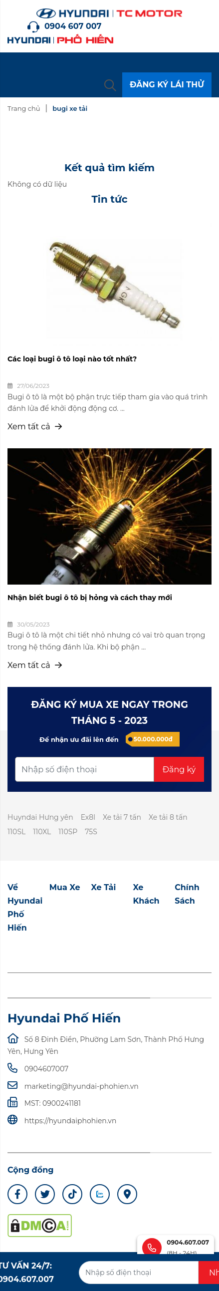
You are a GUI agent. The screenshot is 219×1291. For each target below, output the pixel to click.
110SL (16, 831)
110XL (42, 831)
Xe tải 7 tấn (122, 817)
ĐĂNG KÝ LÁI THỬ (167, 84)
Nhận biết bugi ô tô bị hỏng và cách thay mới (89, 597)
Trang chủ (23, 108)
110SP (67, 831)
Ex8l (88, 817)
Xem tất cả (34, 426)
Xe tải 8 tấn (168, 817)
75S (91, 831)
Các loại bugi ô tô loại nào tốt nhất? (72, 358)
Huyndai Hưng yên (40, 817)
